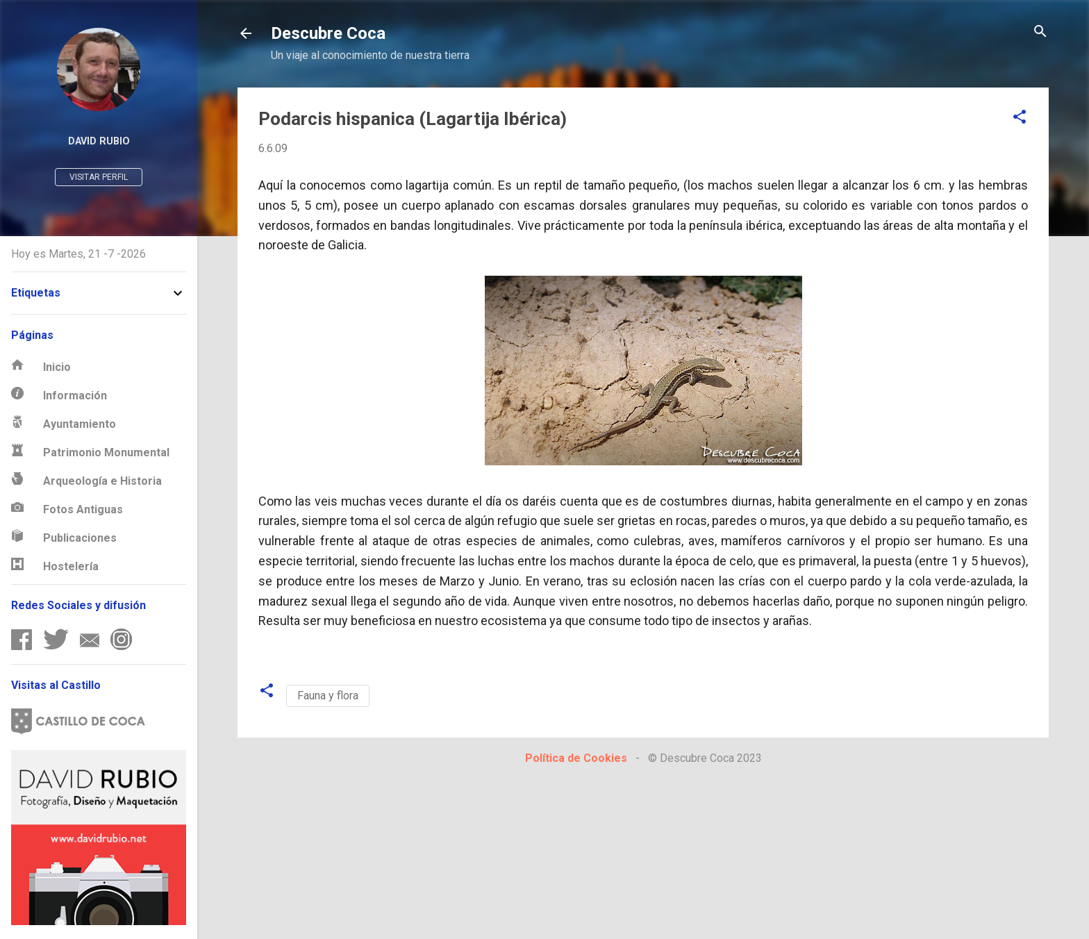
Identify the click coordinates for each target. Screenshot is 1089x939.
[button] (1019, 117)
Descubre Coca (328, 33)
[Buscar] (1040, 32)
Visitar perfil (98, 177)
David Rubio (99, 141)
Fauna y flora (327, 695)
